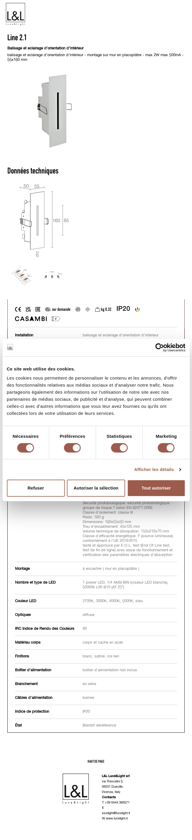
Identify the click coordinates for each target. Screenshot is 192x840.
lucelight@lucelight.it (116, 813)
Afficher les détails (154, 469)
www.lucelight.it (117, 818)
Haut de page (96, 761)
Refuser (36, 487)
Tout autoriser (156, 487)
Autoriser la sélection (96, 487)
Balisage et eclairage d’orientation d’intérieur (45, 48)
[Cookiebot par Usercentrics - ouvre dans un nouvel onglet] (159, 347)
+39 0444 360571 (117, 802)
